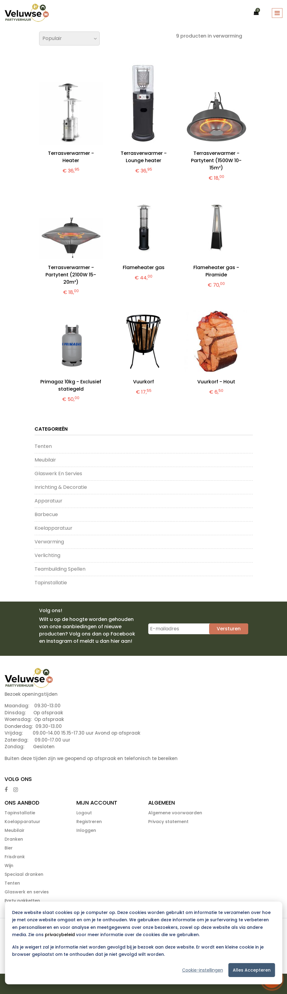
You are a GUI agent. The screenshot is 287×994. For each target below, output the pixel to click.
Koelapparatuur (53, 528)
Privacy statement (168, 822)
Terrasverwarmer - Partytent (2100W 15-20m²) (70, 274)
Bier (9, 848)
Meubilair (45, 459)
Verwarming (49, 541)
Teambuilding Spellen (60, 568)
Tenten (43, 446)
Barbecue (46, 514)
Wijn (9, 865)
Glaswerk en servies (58, 473)
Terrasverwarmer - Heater (71, 157)
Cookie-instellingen (202, 970)
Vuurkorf (143, 381)
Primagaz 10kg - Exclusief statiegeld (70, 385)
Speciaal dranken (24, 874)
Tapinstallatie (51, 582)
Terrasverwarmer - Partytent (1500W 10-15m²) (216, 160)
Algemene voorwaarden (175, 813)
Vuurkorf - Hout (216, 381)
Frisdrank (15, 857)
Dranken (14, 839)
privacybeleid (60, 935)
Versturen (229, 628)
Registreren (89, 822)
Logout (84, 813)
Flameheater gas (144, 267)
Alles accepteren (252, 970)
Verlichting (47, 555)
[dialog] (143, 943)
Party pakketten (22, 901)
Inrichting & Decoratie (61, 487)
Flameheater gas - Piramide (216, 271)
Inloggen (86, 830)
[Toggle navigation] (277, 13)
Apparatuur (48, 500)
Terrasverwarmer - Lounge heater (144, 157)
